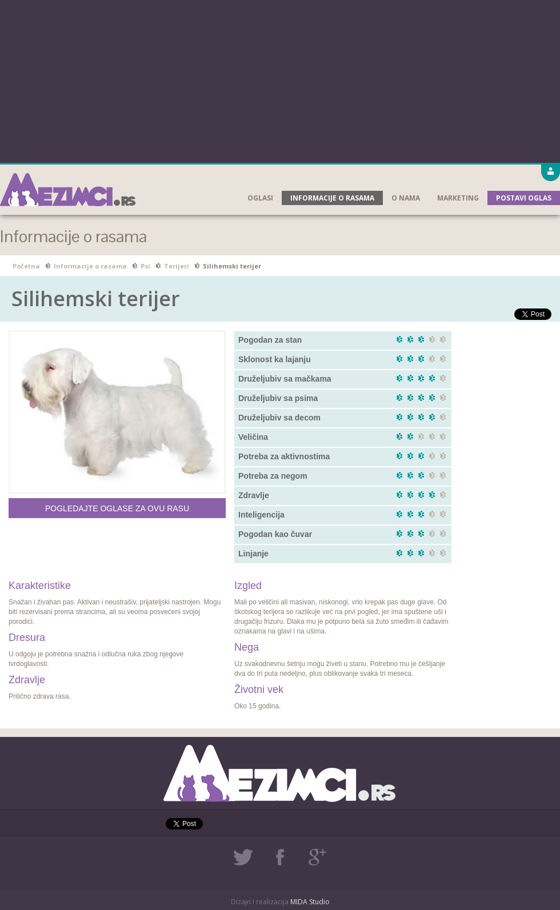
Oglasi (260, 198)
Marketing (458, 198)
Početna (26, 266)
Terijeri (176, 266)
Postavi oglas (523, 198)
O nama (405, 198)
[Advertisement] (280, 80)
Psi (145, 266)
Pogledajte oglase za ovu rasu (117, 508)
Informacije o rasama (332, 198)
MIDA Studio (310, 902)
